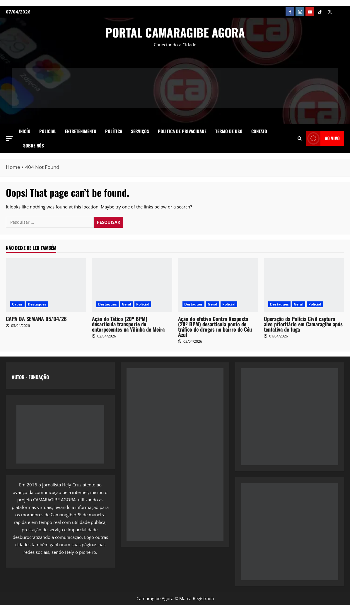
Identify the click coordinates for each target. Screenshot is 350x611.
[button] (9, 138)
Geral (127, 304)
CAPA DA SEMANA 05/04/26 (36, 319)
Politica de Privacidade (182, 131)
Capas (17, 304)
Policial (47, 131)
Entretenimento (80, 131)
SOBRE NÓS (33, 145)
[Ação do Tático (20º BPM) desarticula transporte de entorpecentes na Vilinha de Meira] (132, 285)
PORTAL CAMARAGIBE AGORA (175, 32)
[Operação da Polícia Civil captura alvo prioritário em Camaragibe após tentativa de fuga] (304, 285)
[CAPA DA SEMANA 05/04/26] (46, 285)
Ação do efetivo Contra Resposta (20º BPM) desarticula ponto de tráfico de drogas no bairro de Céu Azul (215, 326)
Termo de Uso (229, 131)
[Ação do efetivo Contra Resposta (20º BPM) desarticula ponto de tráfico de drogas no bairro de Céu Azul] (218, 285)
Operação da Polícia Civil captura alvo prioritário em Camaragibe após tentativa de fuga (303, 324)
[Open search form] (300, 138)
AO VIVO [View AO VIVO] (323, 138)
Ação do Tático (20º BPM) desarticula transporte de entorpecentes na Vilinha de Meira (128, 324)
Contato (259, 131)
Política (113, 131)
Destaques (37, 304)
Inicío (24, 131)
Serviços (140, 131)
